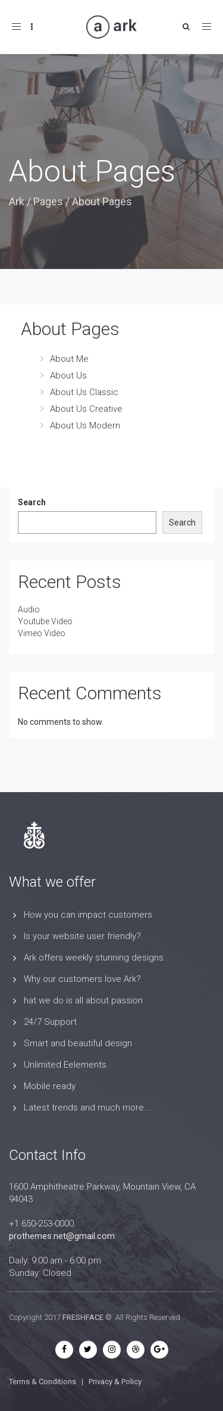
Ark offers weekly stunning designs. (95, 957)
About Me (69, 358)
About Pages (70, 328)
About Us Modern (85, 425)
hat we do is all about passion (83, 1000)
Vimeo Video (41, 633)
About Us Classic (84, 392)
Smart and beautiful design (78, 1043)
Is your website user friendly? (82, 936)
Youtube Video (45, 621)
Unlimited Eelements (65, 1064)
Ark (16, 201)
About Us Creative (86, 408)
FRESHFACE (82, 1317)
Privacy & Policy (115, 1381)
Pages (48, 201)
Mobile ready (50, 1086)
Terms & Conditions (42, 1381)
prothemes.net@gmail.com (62, 1236)
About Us (68, 375)
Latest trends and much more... (87, 1107)
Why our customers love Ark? (82, 979)
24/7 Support (50, 1021)
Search (32, 502)
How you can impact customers (88, 914)
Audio (29, 609)
